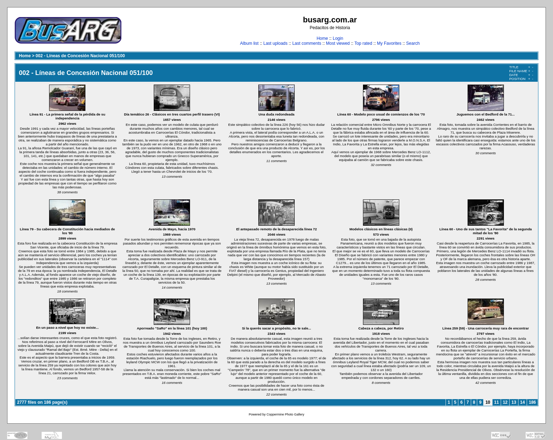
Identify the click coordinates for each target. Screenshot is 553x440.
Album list (249, 43)
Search (413, 43)
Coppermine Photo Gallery (285, 414)
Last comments (306, 43)
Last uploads (275, 43)
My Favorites (389, 43)
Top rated (363, 43)
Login (338, 38)
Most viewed (338, 43)
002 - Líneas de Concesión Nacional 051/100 (80, 55)
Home (322, 38)
